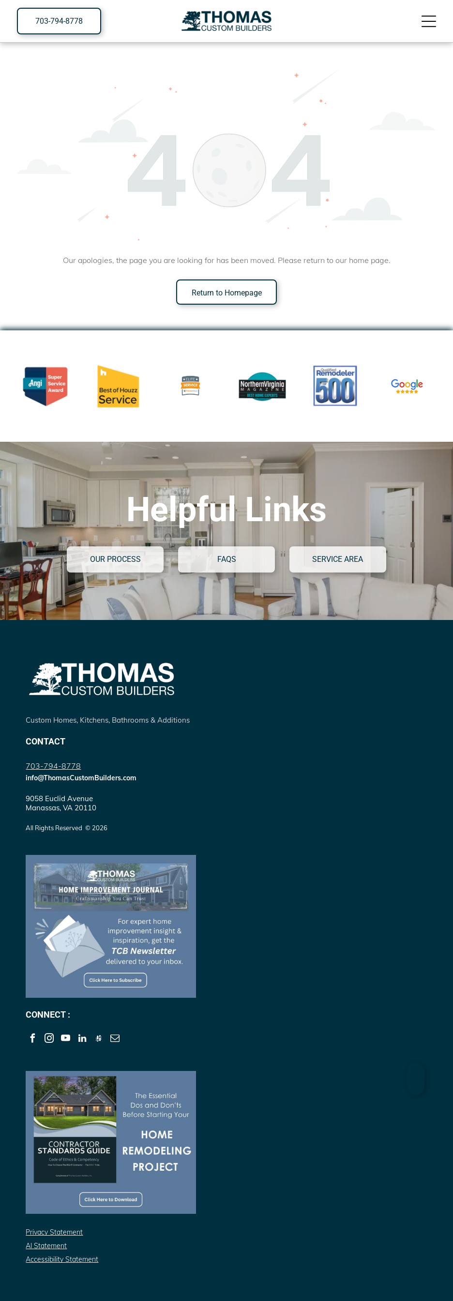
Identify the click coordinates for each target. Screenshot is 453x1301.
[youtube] (66, 1039)
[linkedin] (82, 1039)
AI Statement (46, 1245)
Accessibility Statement (62, 1259)
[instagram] (49, 1039)
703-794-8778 (53, 766)
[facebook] (33, 1039)
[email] (115, 1039)
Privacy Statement (54, 1232)
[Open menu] (429, 21)
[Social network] (98, 1039)
